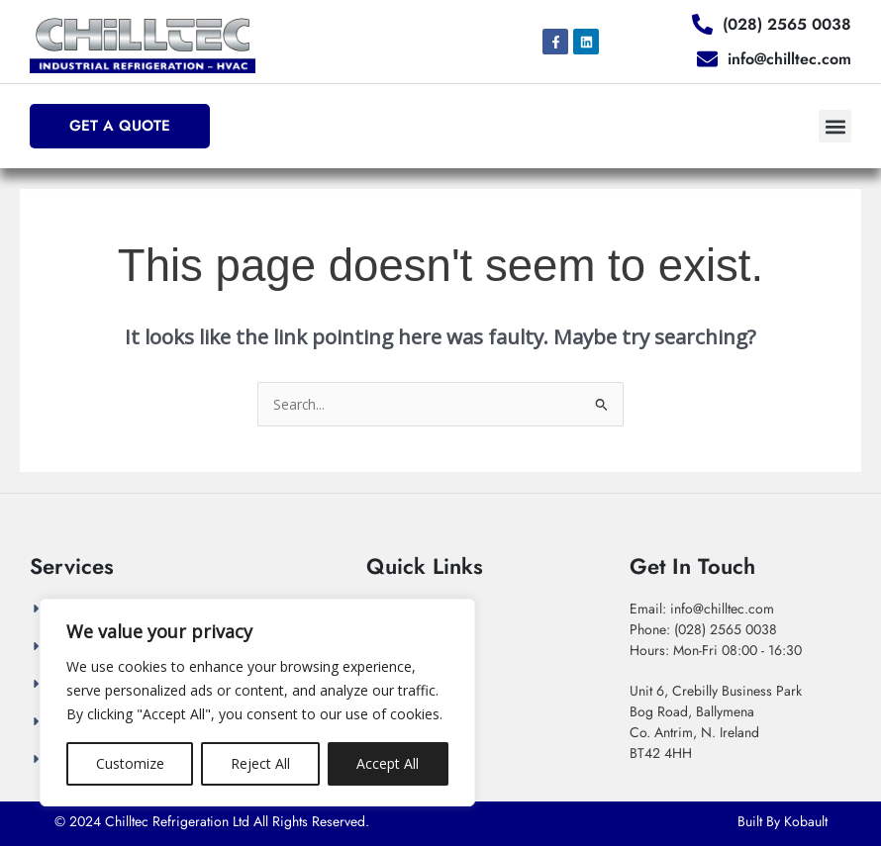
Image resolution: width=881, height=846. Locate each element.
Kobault (806, 821)
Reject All (260, 763)
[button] (835, 126)
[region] (257, 702)
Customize (130, 763)
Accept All (387, 763)
